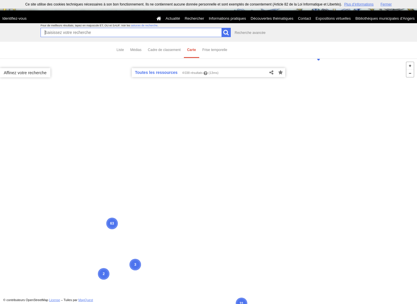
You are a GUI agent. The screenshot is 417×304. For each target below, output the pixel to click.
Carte (191, 50)
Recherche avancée (250, 33)
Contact (304, 18)
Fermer (386, 4)
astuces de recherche (144, 25)
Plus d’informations (359, 4)
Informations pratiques (227, 18)
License (54, 300)
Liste (120, 50)
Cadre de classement (164, 50)
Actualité (173, 18)
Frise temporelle (214, 50)
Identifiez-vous (14, 18)
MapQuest (85, 300)
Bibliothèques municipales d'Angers (385, 18)
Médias (136, 50)
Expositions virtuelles (333, 18)
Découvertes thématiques (272, 18)
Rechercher (194, 18)
